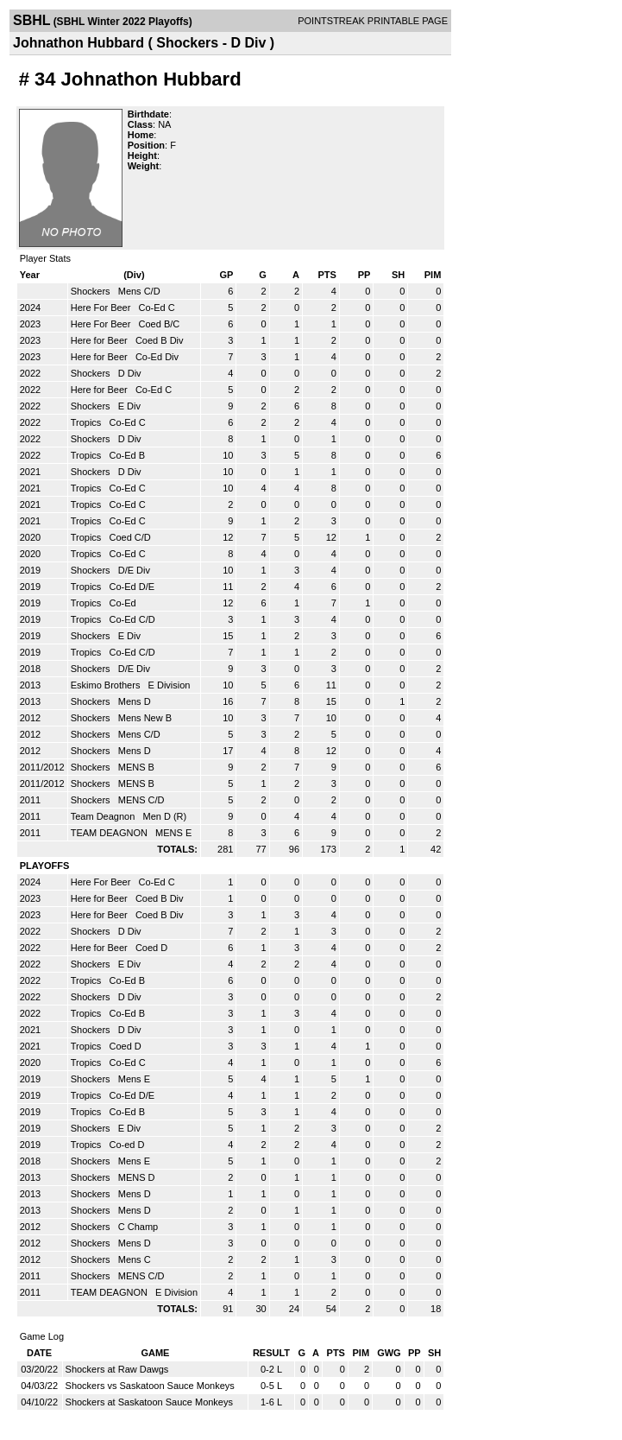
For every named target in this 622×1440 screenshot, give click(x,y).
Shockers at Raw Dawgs (117, 1369)
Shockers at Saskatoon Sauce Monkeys (149, 1402)
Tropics (87, 422)
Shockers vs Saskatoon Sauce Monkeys (150, 1385)
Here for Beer (100, 340)
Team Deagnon (104, 816)
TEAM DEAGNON (110, 833)
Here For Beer (102, 307)
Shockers (92, 291)
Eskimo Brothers (107, 685)
